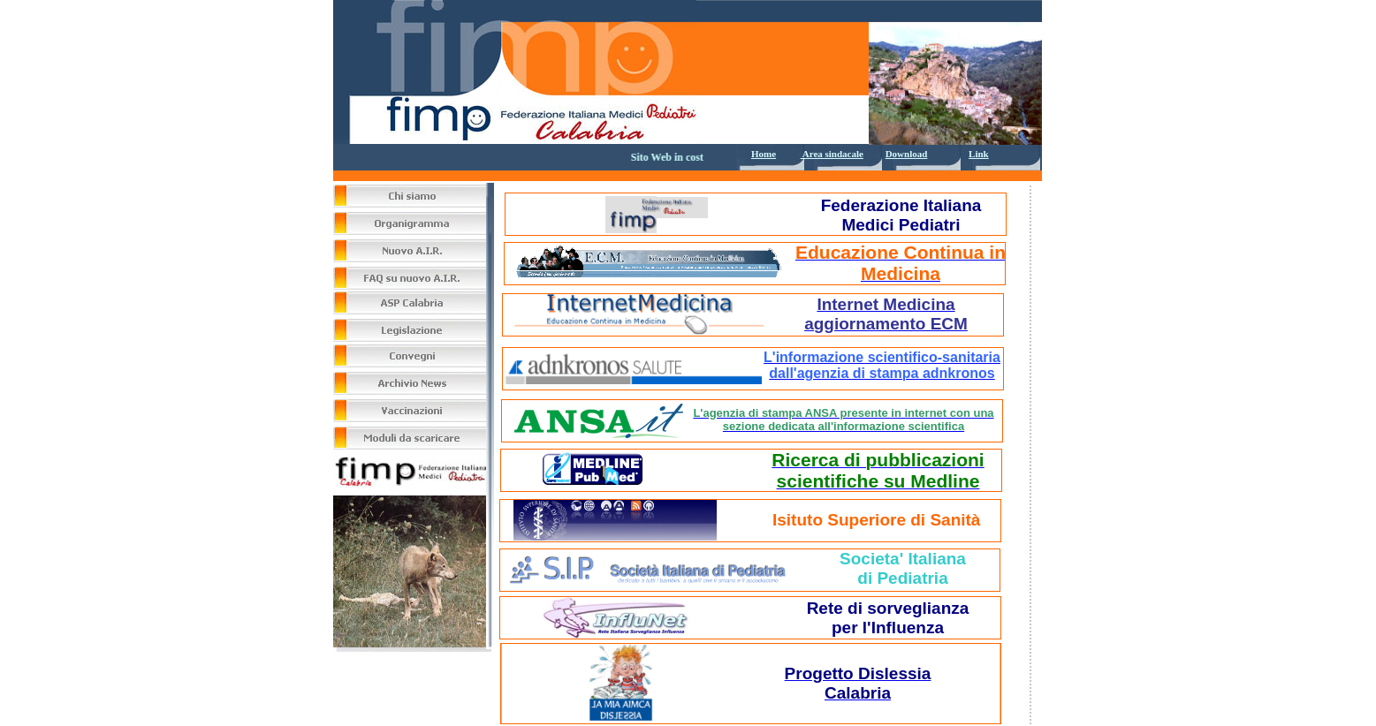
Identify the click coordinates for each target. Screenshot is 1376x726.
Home (763, 153)
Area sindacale (832, 153)
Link (979, 153)
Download (907, 153)
